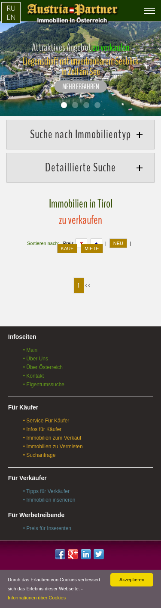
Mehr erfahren (80, 87)
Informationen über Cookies (37, 597)
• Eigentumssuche (43, 385)
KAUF (67, 248)
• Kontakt (33, 376)
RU (10, 8)
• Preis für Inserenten (47, 528)
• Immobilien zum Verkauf (52, 438)
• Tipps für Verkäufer (46, 491)
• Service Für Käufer (46, 421)
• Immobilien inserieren (49, 500)
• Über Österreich (43, 367)
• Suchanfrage (39, 455)
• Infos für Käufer (42, 429)
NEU (118, 243)
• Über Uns (35, 359)
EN (11, 17)
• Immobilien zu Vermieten (53, 447)
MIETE (92, 248)
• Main (30, 350)
